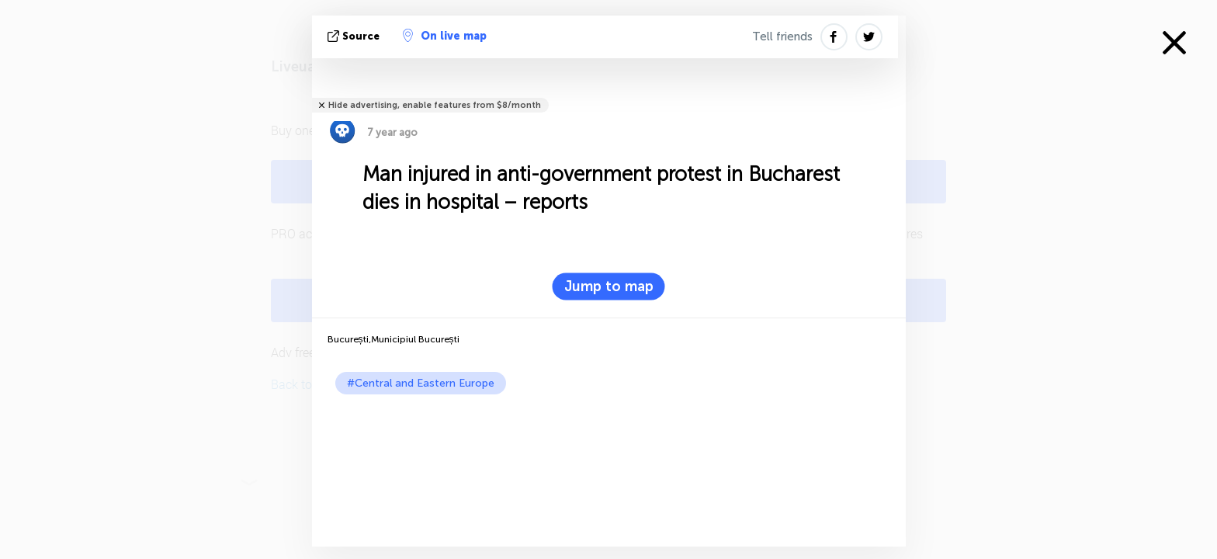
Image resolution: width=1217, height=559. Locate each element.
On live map (445, 36)
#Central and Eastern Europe (420, 383)
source (355, 36)
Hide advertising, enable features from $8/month (434, 105)
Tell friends (782, 36)
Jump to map (609, 286)
